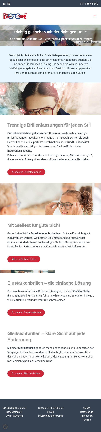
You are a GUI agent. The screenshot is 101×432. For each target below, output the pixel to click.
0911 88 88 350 (89, 3)
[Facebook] (4, 3)
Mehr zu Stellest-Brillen (24, 259)
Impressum (87, 415)
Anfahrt (86, 408)
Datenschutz (86, 412)
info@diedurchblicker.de (50, 415)
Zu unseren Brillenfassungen (26, 172)
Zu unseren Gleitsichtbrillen (26, 373)
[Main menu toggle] (94, 16)
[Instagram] (8, 3)
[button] (5, 426)
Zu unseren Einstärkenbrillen (26, 312)
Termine (87, 419)
